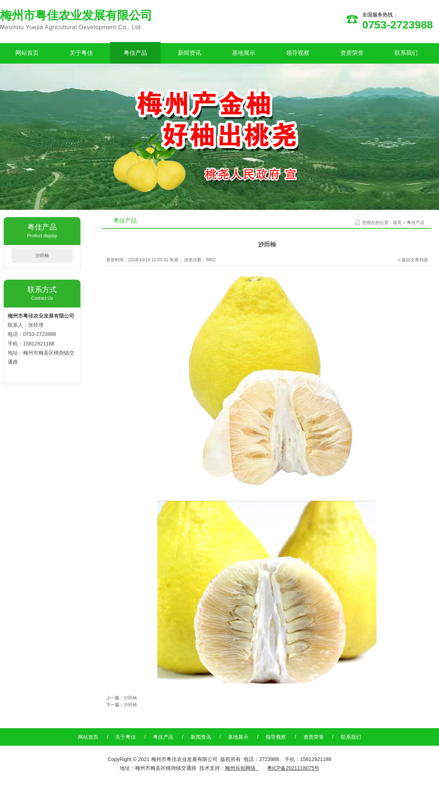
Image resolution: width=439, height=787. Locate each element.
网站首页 (27, 53)
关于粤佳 (81, 53)
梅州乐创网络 (240, 768)
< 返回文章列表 (413, 259)
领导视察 (297, 53)
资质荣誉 (352, 53)
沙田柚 (42, 255)
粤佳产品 (135, 53)
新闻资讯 (189, 53)
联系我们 (406, 53)
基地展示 (243, 53)
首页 (397, 222)
